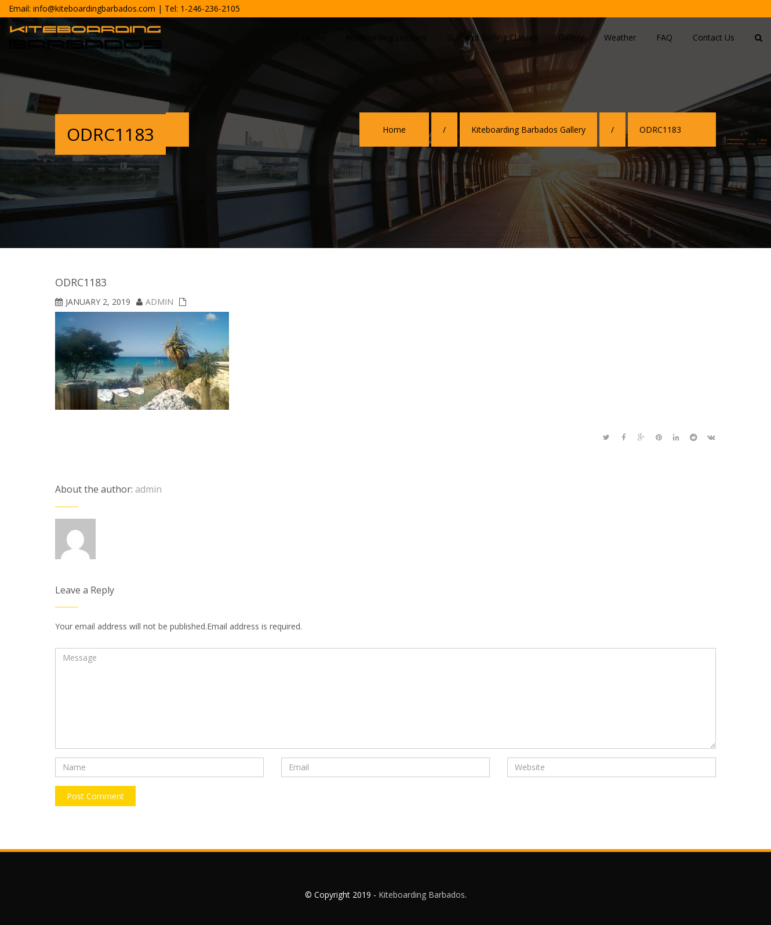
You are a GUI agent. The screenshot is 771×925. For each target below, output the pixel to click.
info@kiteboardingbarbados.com (94, 8)
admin (159, 301)
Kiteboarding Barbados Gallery (528, 129)
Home (394, 129)
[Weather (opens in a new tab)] (620, 38)
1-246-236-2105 (210, 8)
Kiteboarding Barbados (422, 894)
